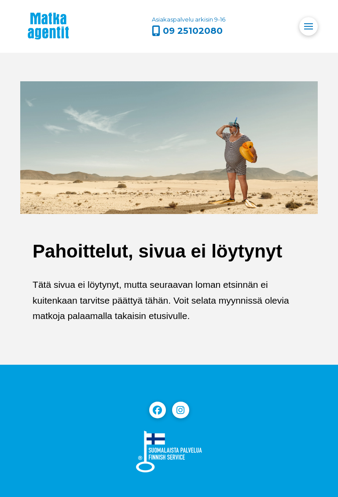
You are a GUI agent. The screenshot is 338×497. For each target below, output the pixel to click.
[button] (308, 26)
